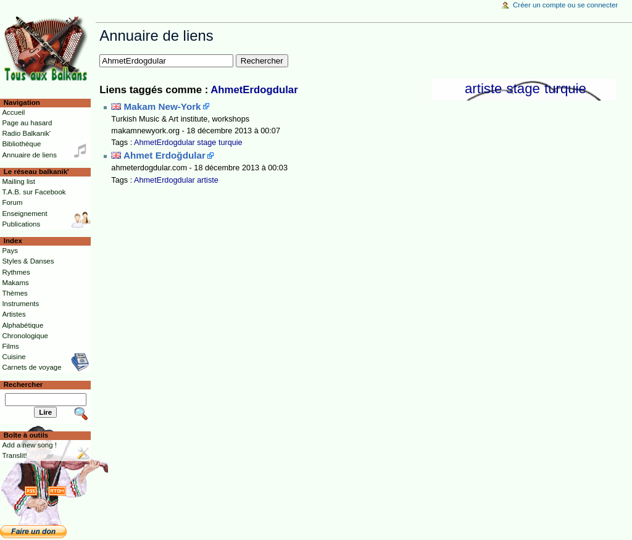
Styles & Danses (28, 261)
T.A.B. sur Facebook (33, 192)
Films (10, 346)
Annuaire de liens (29, 155)
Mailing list (18, 181)
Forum (12, 202)
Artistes (13, 314)
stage (523, 88)
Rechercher (23, 384)
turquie (565, 88)
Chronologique (25, 335)
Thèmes (14, 293)
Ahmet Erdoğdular (164, 155)
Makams (15, 282)
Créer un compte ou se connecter (565, 5)
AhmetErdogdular (253, 90)
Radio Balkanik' (26, 133)
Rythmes (16, 272)
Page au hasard (27, 123)
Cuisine (13, 356)
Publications (21, 224)
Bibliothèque (21, 143)
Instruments (20, 303)
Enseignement (24, 213)
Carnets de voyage (31, 367)
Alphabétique (22, 325)
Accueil (13, 112)
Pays (9, 250)
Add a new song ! (29, 445)
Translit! (14, 455)
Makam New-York (162, 106)
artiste (483, 88)
